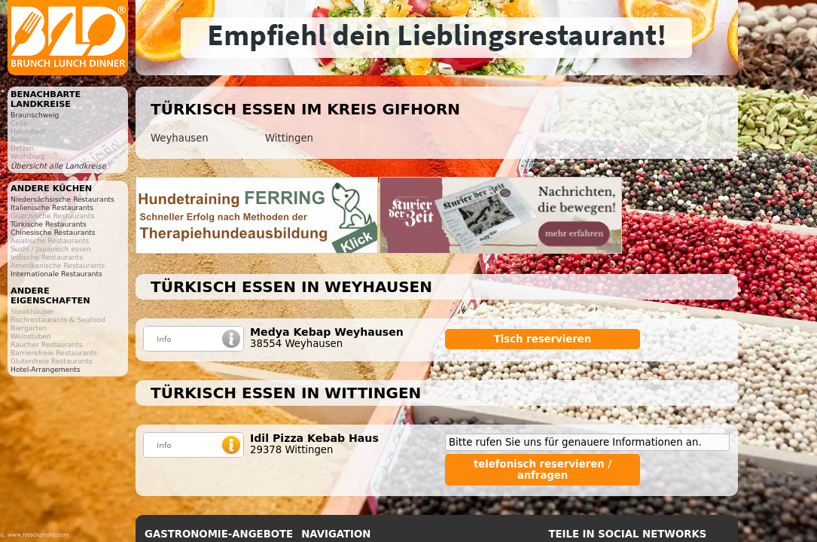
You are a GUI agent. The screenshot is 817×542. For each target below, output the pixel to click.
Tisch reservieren (543, 339)
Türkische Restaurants (49, 224)
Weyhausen (180, 138)
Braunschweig (35, 115)
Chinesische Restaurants (53, 232)
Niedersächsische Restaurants (62, 199)
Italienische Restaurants (52, 207)
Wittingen (289, 138)
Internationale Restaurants (56, 273)
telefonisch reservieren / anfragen (542, 469)
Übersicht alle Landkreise (58, 166)
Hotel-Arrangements (46, 369)
